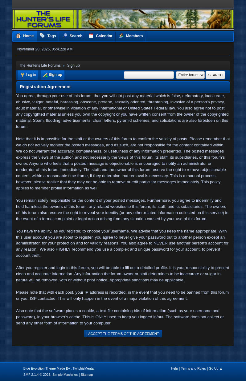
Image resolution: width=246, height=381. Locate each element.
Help (174, 368)
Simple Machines (65, 374)
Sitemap (87, 374)
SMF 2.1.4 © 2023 (37, 374)
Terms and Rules (193, 368)
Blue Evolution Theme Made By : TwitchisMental (58, 368)
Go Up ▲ (216, 368)
